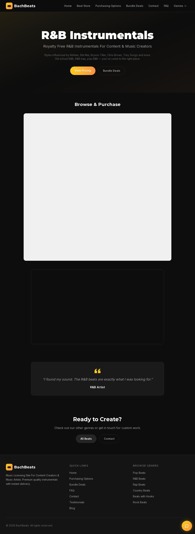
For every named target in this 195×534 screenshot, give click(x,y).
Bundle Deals (134, 5)
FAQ (166, 5)
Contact (153, 5)
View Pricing (83, 70)
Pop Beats (139, 472)
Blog (72, 508)
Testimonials (76, 502)
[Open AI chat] (187, 526)
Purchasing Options (108, 5)
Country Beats (141, 490)
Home (68, 5)
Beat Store (83, 5)
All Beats (86, 438)
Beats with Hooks (143, 496)
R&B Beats (139, 478)
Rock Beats (140, 502)
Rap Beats (139, 484)
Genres (180, 5)
